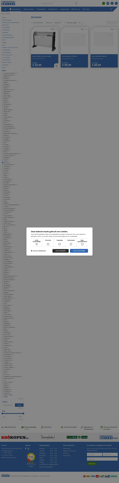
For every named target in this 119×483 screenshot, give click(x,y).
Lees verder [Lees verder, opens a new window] (81, 236)
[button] (38, 251)
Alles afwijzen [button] (61, 251)
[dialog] (59, 241)
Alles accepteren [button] (79, 251)
